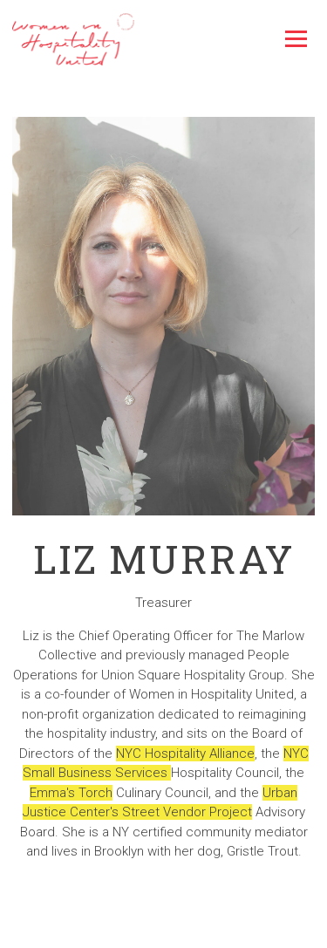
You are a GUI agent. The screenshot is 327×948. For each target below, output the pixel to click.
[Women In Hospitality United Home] (73, 38)
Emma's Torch (71, 793)
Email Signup (164, 930)
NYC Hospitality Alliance (185, 753)
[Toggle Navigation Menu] (295, 39)
